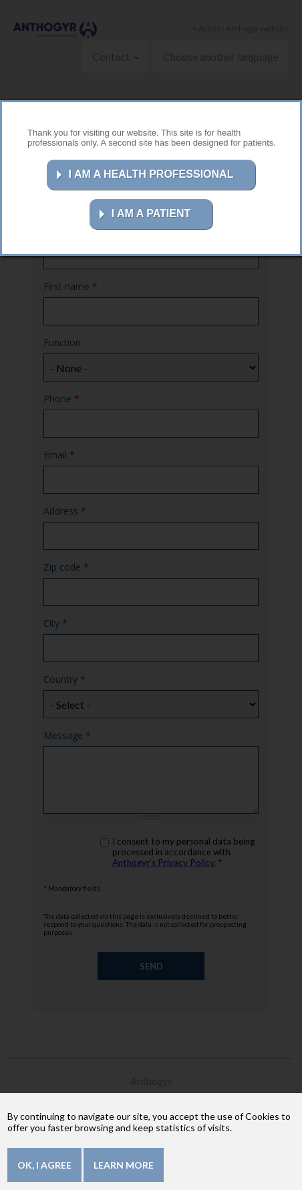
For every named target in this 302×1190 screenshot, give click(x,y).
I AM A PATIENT (151, 213)
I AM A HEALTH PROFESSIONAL (151, 174)
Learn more (124, 1165)
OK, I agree (44, 1165)
